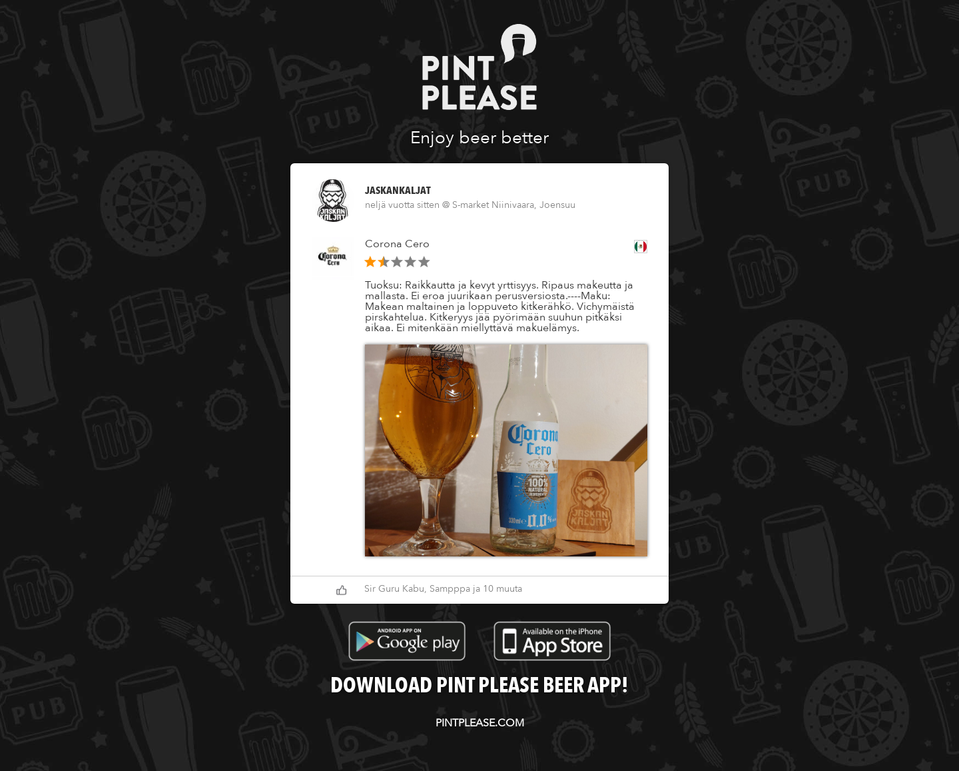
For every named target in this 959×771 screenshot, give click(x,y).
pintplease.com (480, 723)
